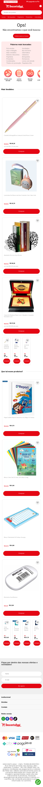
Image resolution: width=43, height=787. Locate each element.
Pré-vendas (10, 48)
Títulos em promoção (13, 63)
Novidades (25, 48)
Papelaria (21, 17)
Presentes (29, 17)
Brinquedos (11, 17)
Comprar (22, 151)
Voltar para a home (21, 36)
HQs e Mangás (11, 50)
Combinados (10, 61)
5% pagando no (32, 2)
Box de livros (26, 50)
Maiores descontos (12, 54)
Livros (3, 17)
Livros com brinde (28, 61)
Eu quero (21, 686)
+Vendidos (38, 17)
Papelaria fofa (27, 63)
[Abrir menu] (3, 6)
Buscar (38, 12)
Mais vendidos (11, 52)
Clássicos (25, 54)
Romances (26, 59)
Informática (26, 52)
